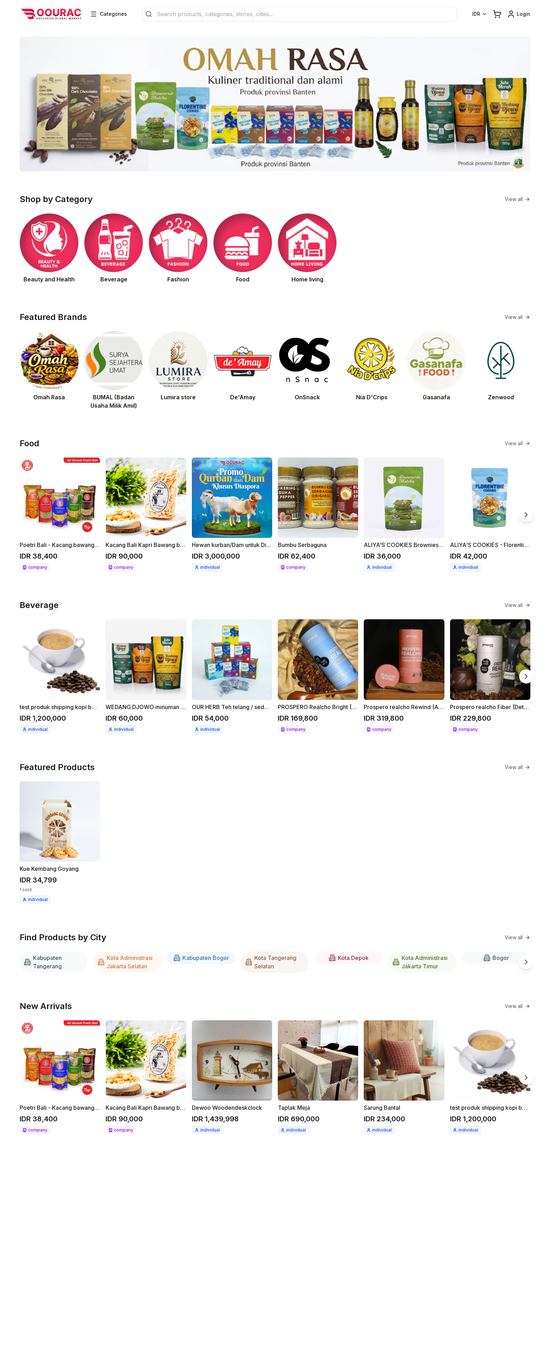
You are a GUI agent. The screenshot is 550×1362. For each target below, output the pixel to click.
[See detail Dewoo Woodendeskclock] (232, 1077)
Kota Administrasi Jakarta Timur (420, 962)
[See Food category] (242, 248)
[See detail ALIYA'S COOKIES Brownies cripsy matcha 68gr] (404, 515)
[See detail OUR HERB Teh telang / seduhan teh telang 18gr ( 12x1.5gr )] (232, 676)
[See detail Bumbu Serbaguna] (318, 515)
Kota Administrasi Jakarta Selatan (125, 962)
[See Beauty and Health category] (49, 248)
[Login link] (518, 14)
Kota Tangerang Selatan (270, 962)
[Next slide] (526, 515)
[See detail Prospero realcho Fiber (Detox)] (490, 676)
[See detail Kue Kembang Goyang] (60, 842)
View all (517, 199)
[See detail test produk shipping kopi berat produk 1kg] (60, 676)
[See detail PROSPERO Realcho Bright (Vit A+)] (318, 676)
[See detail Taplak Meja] (318, 1077)
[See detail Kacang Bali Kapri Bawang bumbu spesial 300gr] (146, 515)
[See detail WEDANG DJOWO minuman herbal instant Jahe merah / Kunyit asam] (146, 676)
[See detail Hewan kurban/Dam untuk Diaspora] (232, 515)
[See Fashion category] (178, 248)
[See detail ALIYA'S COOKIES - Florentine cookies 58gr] (490, 515)
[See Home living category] (307, 248)
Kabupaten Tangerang (43, 962)
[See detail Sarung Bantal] (404, 1077)
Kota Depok (349, 957)
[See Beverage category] (113, 248)
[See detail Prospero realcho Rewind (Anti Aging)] (404, 676)
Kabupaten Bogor (201, 957)
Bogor (496, 957)
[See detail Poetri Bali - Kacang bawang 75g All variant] (60, 515)
